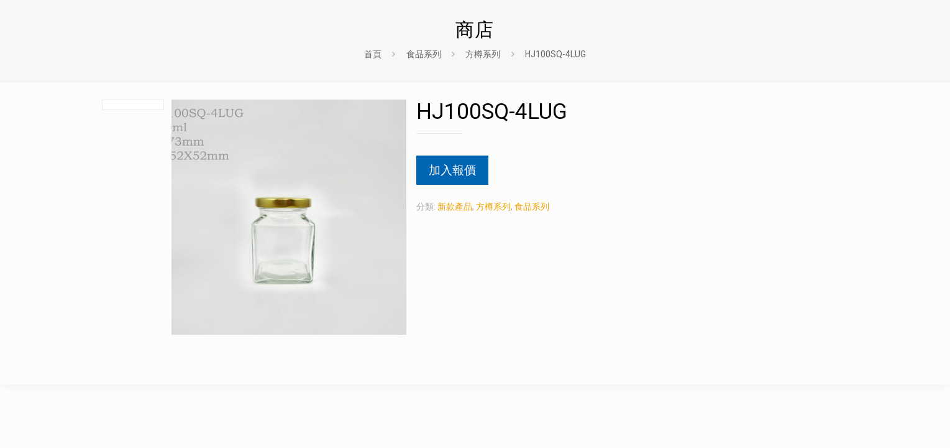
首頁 (372, 54)
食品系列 (423, 54)
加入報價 (452, 170)
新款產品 (454, 207)
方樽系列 (482, 54)
